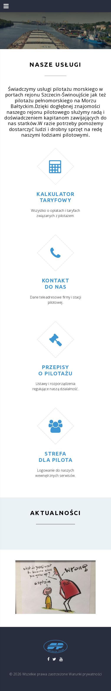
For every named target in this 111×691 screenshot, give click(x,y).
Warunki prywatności (85, 674)
